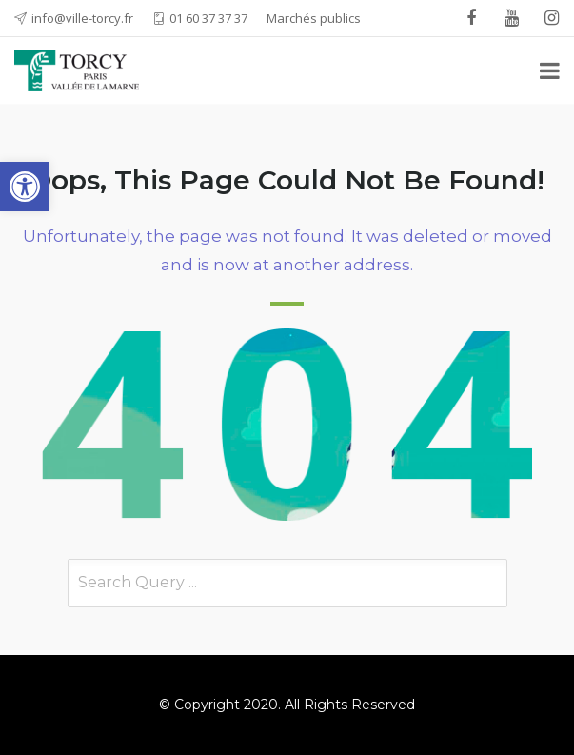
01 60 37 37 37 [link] (208, 18)
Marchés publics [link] (314, 18)
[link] (24, 186)
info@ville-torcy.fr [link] (82, 18)
